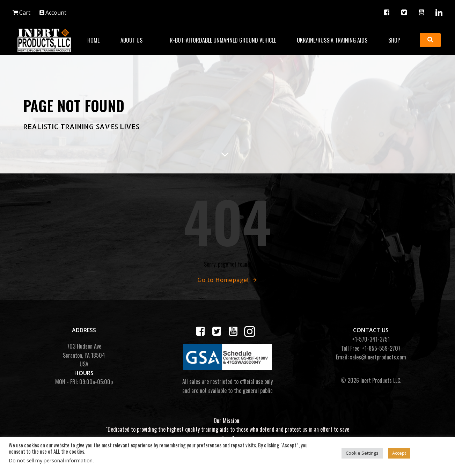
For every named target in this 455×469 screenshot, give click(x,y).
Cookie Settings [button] (362, 453)
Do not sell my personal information (51, 460)
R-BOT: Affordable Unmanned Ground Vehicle (223, 40)
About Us (134, 40)
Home (93, 40)
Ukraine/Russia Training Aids (332, 40)
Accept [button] (399, 453)
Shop (397, 40)
